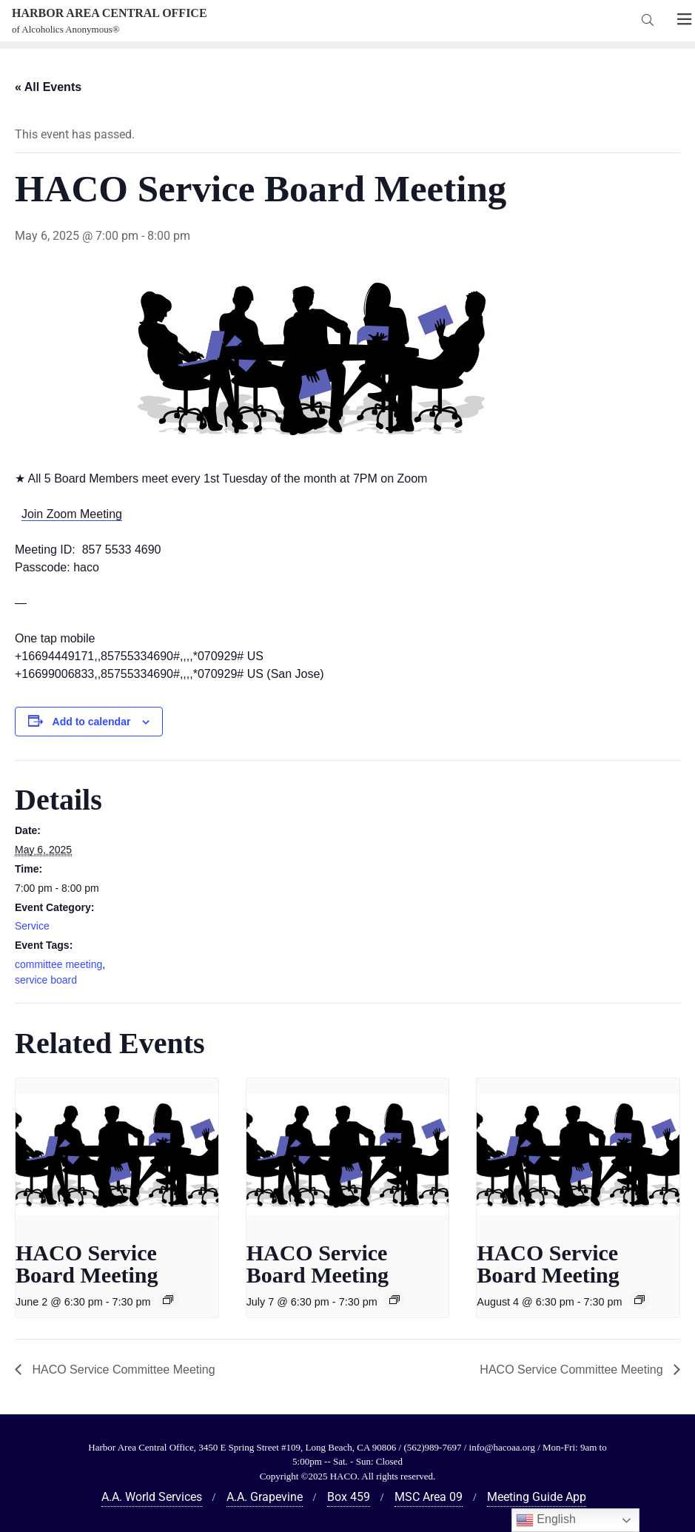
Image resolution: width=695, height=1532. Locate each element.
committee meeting (58, 964)
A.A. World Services (151, 1497)
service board (46, 980)
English (546, 1520)
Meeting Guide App (536, 1497)
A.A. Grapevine (264, 1497)
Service (32, 926)
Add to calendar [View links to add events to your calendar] (92, 722)
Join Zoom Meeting (71, 514)
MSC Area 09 (428, 1497)
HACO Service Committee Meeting (122, 1369)
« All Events (48, 87)
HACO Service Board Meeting (87, 1263)
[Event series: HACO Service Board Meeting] (168, 1299)
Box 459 (348, 1497)
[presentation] (117, 1154)
